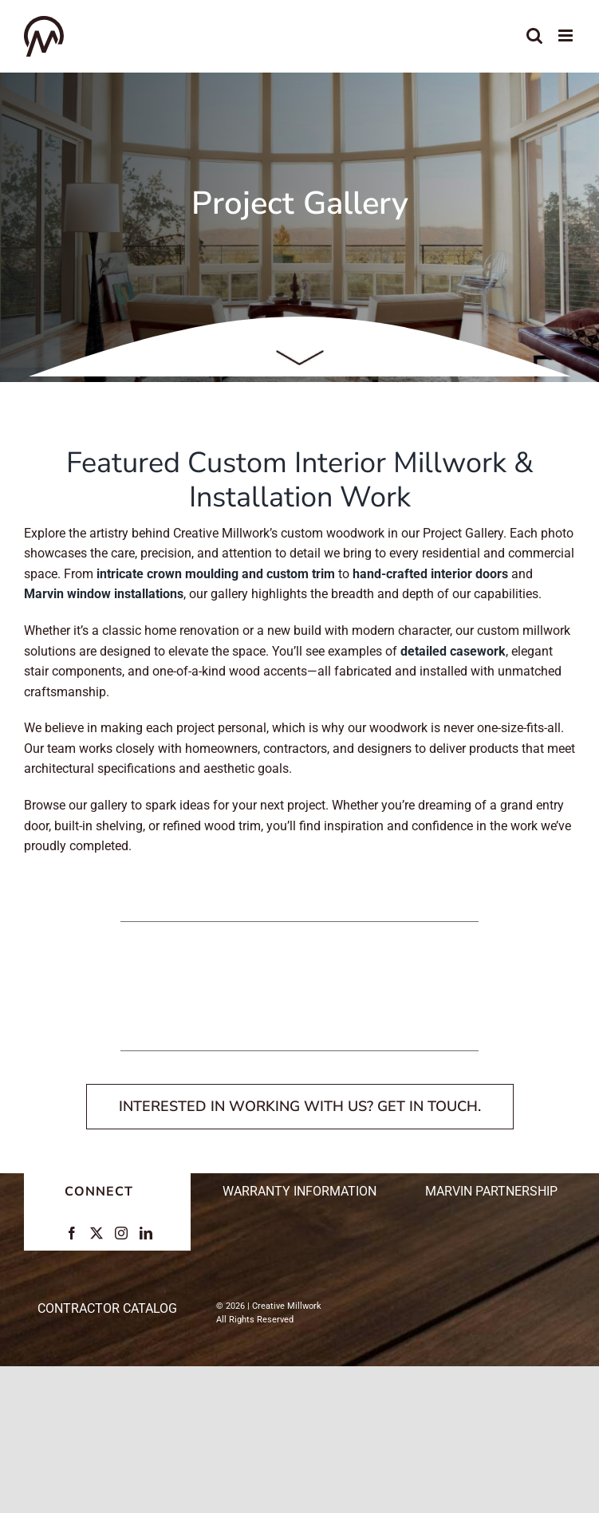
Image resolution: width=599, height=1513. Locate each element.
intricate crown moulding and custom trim (216, 573)
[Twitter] (96, 1233)
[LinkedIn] (146, 1233)
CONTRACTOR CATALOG (107, 1308)
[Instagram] (121, 1233)
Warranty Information (299, 1191)
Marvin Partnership (491, 1191)
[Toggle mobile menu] (566, 35)
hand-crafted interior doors (430, 573)
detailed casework (453, 651)
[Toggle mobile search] (534, 35)
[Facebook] (71, 1233)
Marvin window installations (103, 593)
